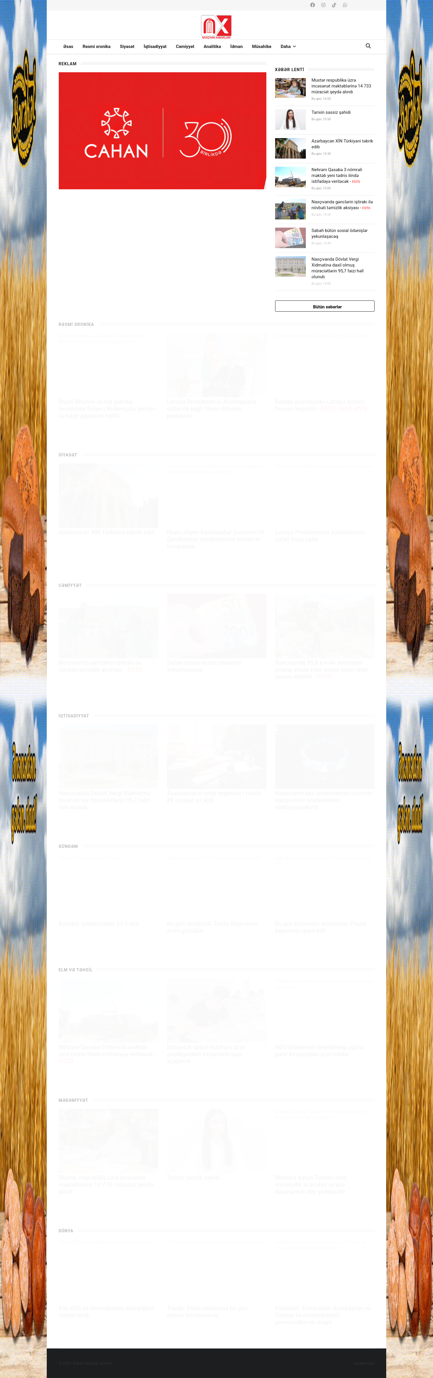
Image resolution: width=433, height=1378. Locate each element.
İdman (236, 46)
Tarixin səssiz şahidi (331, 112)
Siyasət (127, 46)
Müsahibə (261, 46)
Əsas (68, 46)
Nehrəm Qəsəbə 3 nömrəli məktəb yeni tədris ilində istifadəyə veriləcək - (337, 175)
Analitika (212, 46)
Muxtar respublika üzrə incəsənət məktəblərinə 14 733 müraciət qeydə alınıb (341, 86)
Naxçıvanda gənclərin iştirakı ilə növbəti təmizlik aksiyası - (342, 204)
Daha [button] (288, 46)
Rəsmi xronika (96, 46)
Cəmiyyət (185, 46)
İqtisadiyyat (155, 46)
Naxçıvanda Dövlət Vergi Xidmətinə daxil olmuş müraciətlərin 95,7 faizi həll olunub (338, 268)
